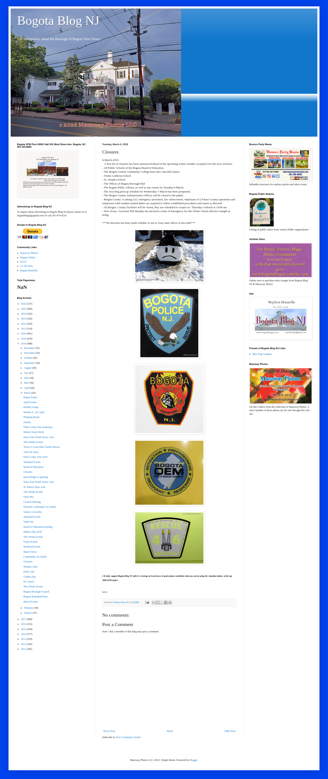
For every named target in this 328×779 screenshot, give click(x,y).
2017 (24, 619)
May (26, 382)
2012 (24, 644)
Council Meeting (32, 501)
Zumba (27, 422)
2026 (24, 303)
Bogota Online (27, 257)
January (28, 612)
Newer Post (109, 731)
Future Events (30, 541)
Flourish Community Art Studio (39, 506)
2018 (24, 343)
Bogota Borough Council (36, 591)
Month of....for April (34, 412)
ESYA (23, 261)
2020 (24, 333)
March (27, 392)
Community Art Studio (35, 556)
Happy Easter (30, 397)
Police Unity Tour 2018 (35, 456)
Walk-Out (28, 521)
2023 (24, 318)
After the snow (31, 452)
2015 (24, 629)
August (28, 367)
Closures (27, 471)
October (28, 357)
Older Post (229, 731)
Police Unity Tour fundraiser (38, 427)
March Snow (30, 551)
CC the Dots (26, 265)
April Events (29, 402)
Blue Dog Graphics (262, 354)
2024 (24, 313)
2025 (24, 308)
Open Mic (28, 496)
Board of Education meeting (37, 526)
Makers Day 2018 (32, 531)
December (29, 348)
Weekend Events (31, 462)
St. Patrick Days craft (34, 487)
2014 (24, 634)
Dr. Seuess (28, 581)
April (27, 387)
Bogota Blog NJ (58, 20)
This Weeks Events (33, 442)
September (30, 362)
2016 (24, 624)
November (30, 352)
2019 (24, 338)
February (29, 607)
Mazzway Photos (29, 252)
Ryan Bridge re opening (35, 476)
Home (170, 731)
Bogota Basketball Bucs (35, 596)
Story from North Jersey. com (38, 437)
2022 (24, 323)
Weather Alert (30, 566)
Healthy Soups (30, 407)
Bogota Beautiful (29, 270)
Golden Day (29, 576)
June (26, 377)
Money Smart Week (33, 432)
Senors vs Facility (32, 511)
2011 (24, 648)
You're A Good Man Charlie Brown (41, 446)
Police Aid (28, 571)
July (26, 372)
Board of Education (33, 466)
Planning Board (31, 417)
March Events (30, 601)
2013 (24, 638)
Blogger (193, 760)
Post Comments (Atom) (128, 737)
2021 (24, 328)
